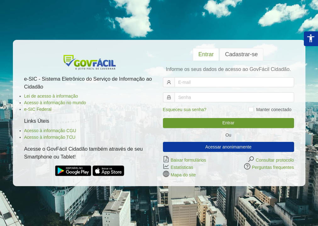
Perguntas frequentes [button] (273, 167)
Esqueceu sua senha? (185, 109)
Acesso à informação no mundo (55, 102)
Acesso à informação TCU (49, 137)
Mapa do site (183, 174)
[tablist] (228, 54)
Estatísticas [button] (182, 167)
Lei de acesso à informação (51, 96)
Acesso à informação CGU (50, 130)
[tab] (206, 54)
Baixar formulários (188, 159)
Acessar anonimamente (228, 146)
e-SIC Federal (38, 109)
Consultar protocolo (275, 159)
